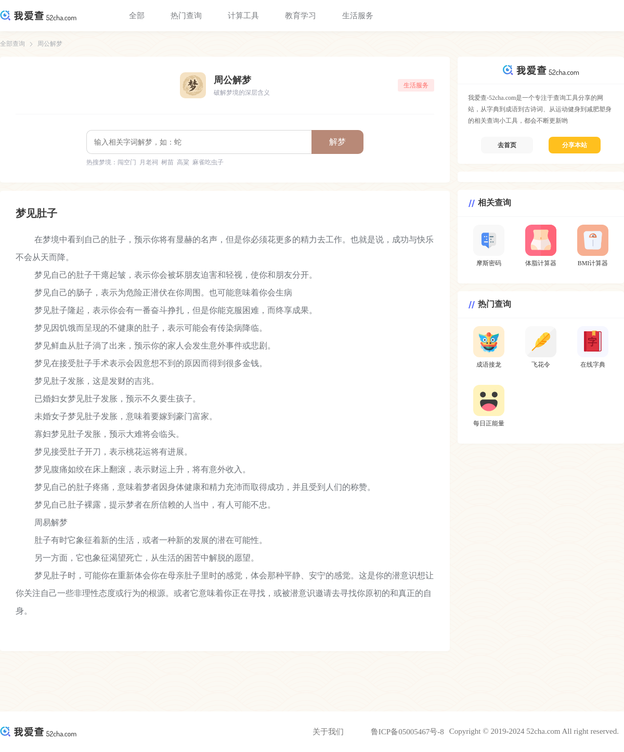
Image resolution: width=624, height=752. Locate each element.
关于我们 (328, 732)
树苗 (167, 162)
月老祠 (148, 162)
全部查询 (12, 43)
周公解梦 (49, 43)
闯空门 (127, 162)
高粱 (183, 162)
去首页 (507, 145)
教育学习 (300, 15)
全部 (137, 15)
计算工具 (243, 15)
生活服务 (357, 15)
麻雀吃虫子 (208, 162)
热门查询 (186, 15)
